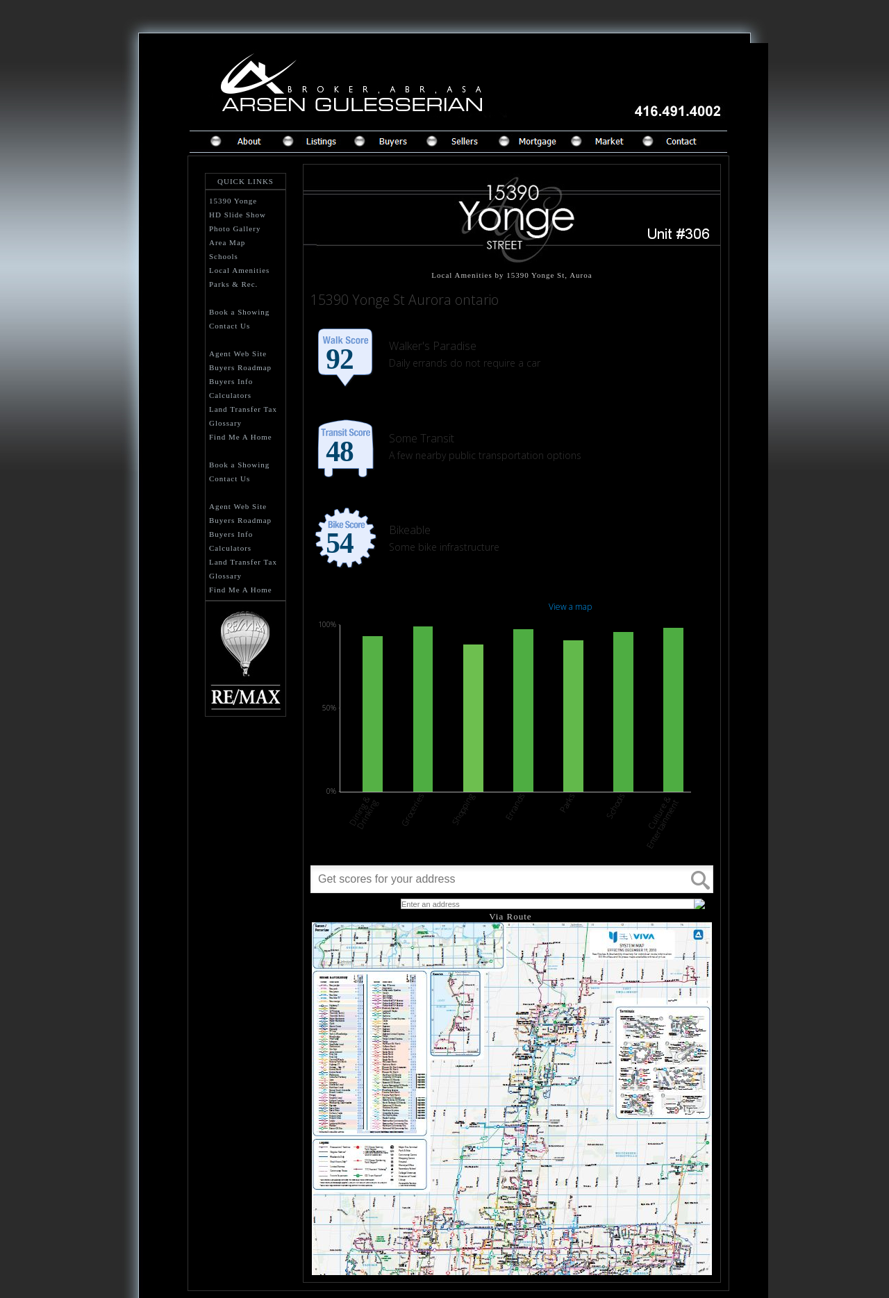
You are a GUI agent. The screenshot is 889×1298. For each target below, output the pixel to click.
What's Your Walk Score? (351, 903)
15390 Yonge (233, 201)
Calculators (230, 395)
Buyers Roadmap (240, 367)
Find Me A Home (240, 437)
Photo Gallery (234, 228)
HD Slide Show (237, 214)
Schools (223, 256)
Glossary (225, 423)
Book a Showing (239, 312)
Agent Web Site (238, 353)
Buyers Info (231, 381)
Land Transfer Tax (243, 409)
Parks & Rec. (233, 284)
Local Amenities (239, 270)
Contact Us (229, 326)
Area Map (227, 242)
